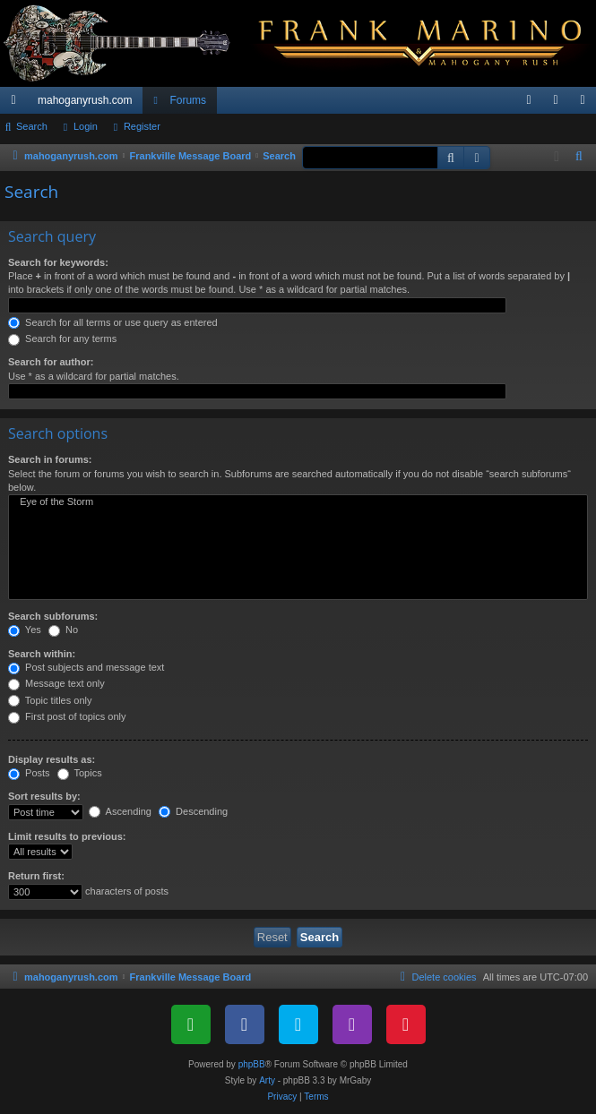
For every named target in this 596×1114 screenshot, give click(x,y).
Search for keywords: (58, 262)
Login (85, 126)
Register (142, 126)
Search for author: (50, 361)
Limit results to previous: (66, 836)
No (63, 629)
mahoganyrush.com (85, 100)
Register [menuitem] (586, 104)
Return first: (36, 875)
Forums (187, 100)
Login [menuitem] (559, 104)
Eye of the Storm (298, 502)
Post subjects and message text (86, 667)
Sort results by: (44, 796)
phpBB (251, 1064)
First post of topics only (67, 716)
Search (32, 126)
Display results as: (51, 759)
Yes (24, 629)
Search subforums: (53, 616)
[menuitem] (528, 100)
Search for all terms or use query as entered (113, 322)
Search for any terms (62, 338)
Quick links (17, 104)
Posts (29, 772)
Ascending (120, 811)
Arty (267, 1080)
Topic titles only (49, 700)
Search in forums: (50, 459)
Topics (79, 772)
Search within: (41, 653)
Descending (193, 811)
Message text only (56, 683)
